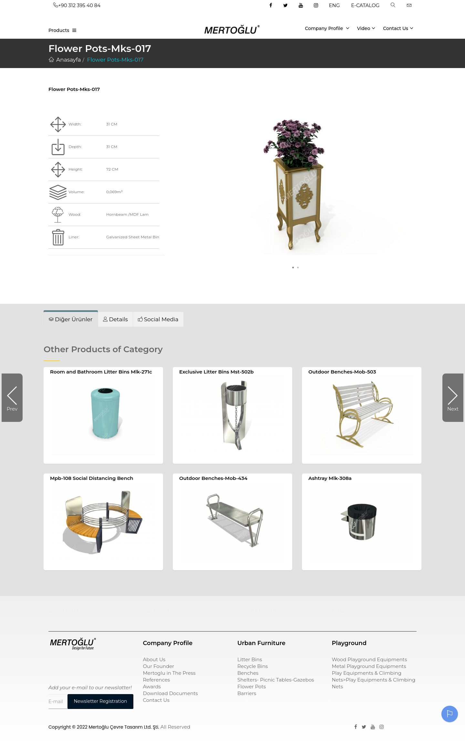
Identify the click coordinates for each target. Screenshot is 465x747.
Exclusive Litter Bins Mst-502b (216, 372)
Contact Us (398, 28)
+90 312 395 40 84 (76, 5)
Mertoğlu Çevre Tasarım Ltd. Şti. (124, 727)
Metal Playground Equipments (369, 666)
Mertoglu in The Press (169, 673)
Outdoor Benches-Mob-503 (342, 372)
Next (450, 398)
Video (366, 28)
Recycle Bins (252, 666)
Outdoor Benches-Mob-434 (213, 478)
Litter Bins (249, 659)
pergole (341, 610)
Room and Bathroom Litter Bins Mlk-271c (101, 372)
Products (58, 30)
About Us (154, 659)
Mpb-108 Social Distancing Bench (91, 478)
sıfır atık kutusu (256, 610)
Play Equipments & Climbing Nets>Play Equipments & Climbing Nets (374, 680)
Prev (15, 398)
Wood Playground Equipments (369, 659)
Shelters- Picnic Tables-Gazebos (275, 680)
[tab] (71, 319)
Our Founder (158, 666)
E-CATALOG (365, 5)
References (156, 680)
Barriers (246, 693)
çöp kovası (156, 610)
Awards (152, 686)
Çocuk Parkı (63, 610)
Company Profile (327, 28)
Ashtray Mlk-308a (330, 478)
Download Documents (170, 693)
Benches (247, 673)
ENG (334, 5)
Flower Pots (251, 686)
